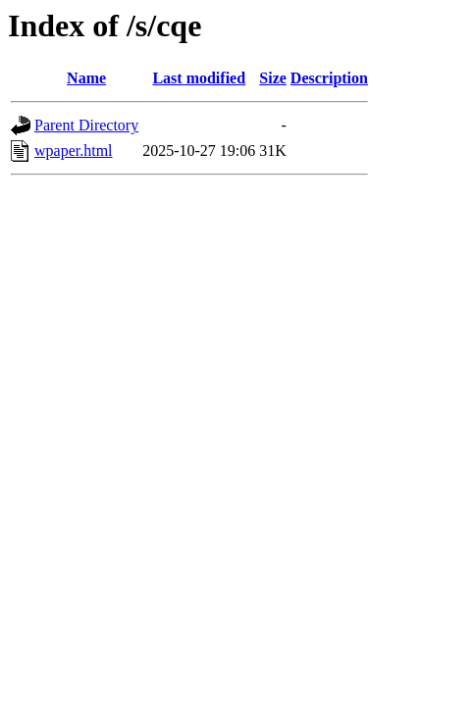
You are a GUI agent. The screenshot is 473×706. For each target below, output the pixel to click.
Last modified (198, 78)
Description (329, 78)
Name (86, 78)
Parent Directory (86, 125)
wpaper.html (73, 150)
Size (273, 78)
